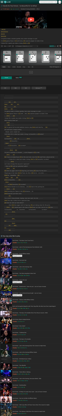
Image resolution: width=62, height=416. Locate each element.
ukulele (14, 66)
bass (29, 66)
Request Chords (17, 256)
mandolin (19, 66)
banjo (24, 66)
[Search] (55, 2)
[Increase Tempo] (13, 46)
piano (9, 66)
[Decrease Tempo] (2, 46)
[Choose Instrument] (32, 67)
